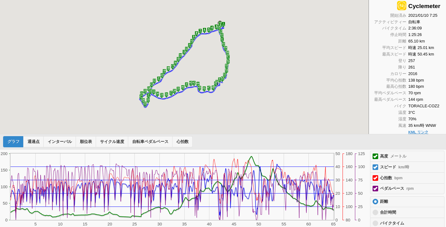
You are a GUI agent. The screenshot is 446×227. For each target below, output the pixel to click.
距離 (384, 201)
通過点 (34, 142)
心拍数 (183, 142)
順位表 (86, 142)
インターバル (60, 142)
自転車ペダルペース (150, 142)
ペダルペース (397, 188)
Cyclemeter (424, 6)
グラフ (13, 142)
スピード (394, 167)
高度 (393, 156)
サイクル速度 (112, 142)
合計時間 (388, 212)
